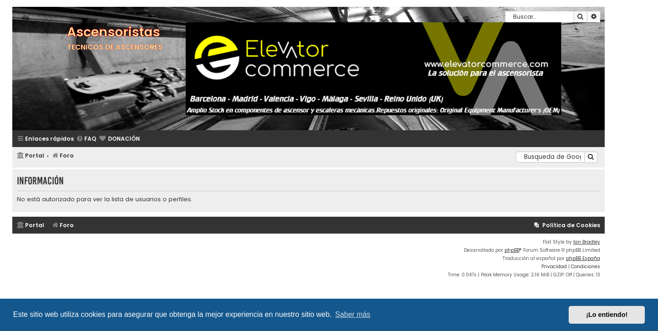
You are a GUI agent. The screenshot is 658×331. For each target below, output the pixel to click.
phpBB (511, 250)
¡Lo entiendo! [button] (606, 314)
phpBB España (583, 258)
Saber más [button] (352, 314)
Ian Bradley (586, 242)
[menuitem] (86, 139)
